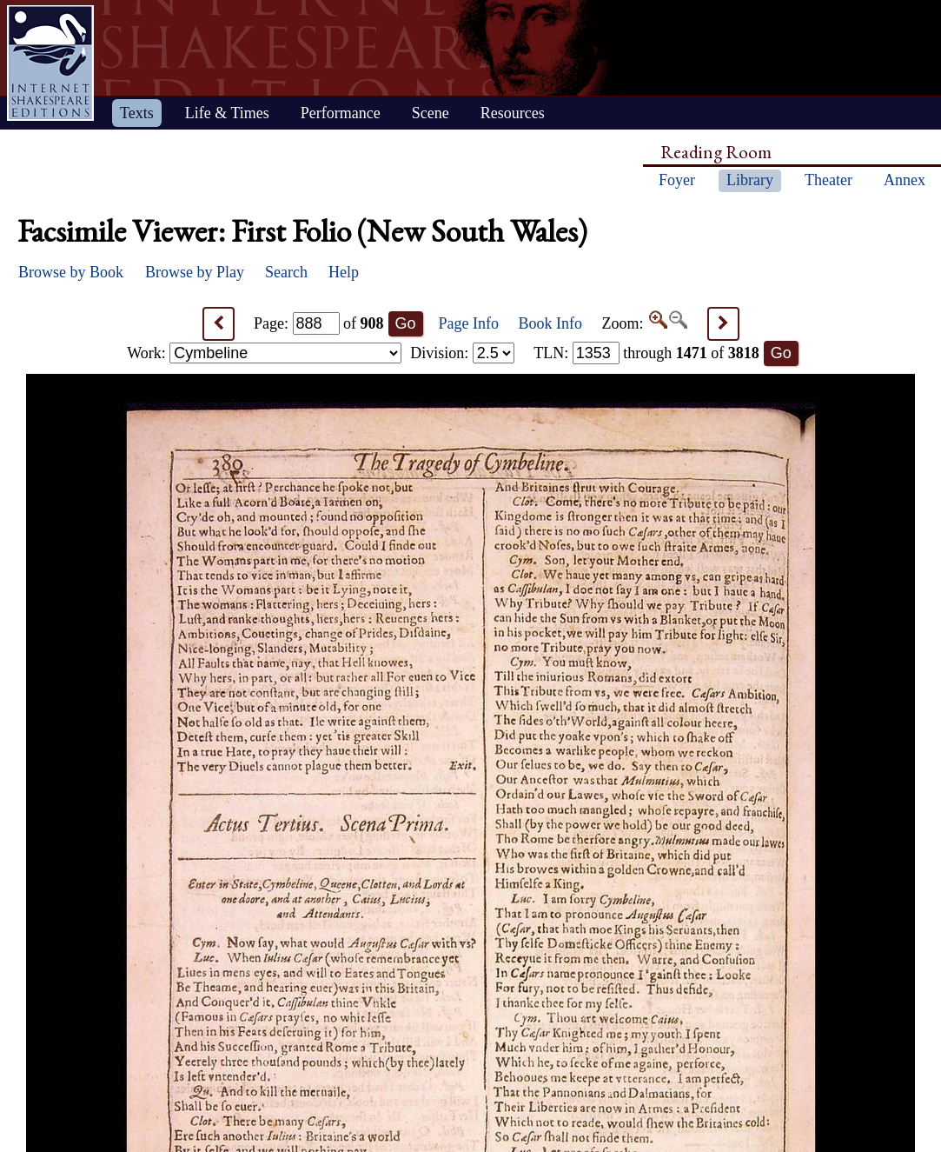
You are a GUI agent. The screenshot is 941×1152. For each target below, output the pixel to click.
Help (343, 272)
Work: (264, 353)
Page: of (319, 323)
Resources (512, 113)
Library (749, 180)
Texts (137, 113)
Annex (904, 180)
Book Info (551, 323)
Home (50, 63)
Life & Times (227, 113)
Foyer (677, 180)
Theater (828, 180)
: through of (646, 353)
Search (286, 272)
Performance (341, 113)
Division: (462, 353)
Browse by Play (194, 272)
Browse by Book (70, 272)
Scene (430, 113)
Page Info (469, 323)
